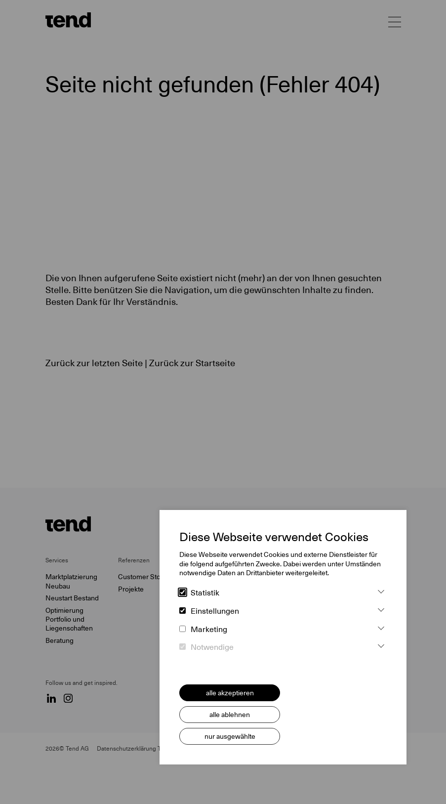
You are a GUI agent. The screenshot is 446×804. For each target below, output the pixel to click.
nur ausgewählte (229, 736)
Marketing (203, 630)
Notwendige (206, 647)
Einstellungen (209, 611)
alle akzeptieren (230, 692)
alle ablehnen (229, 714)
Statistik (199, 593)
